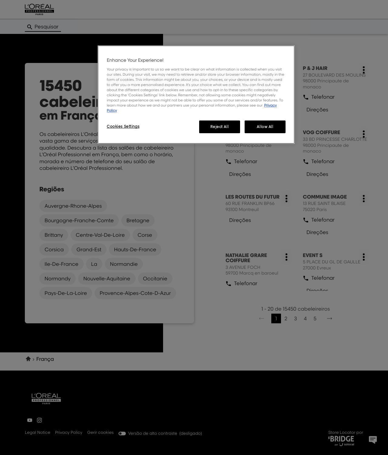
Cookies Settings (123, 126)
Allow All (265, 126)
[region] (196, 94)
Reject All (219, 126)
